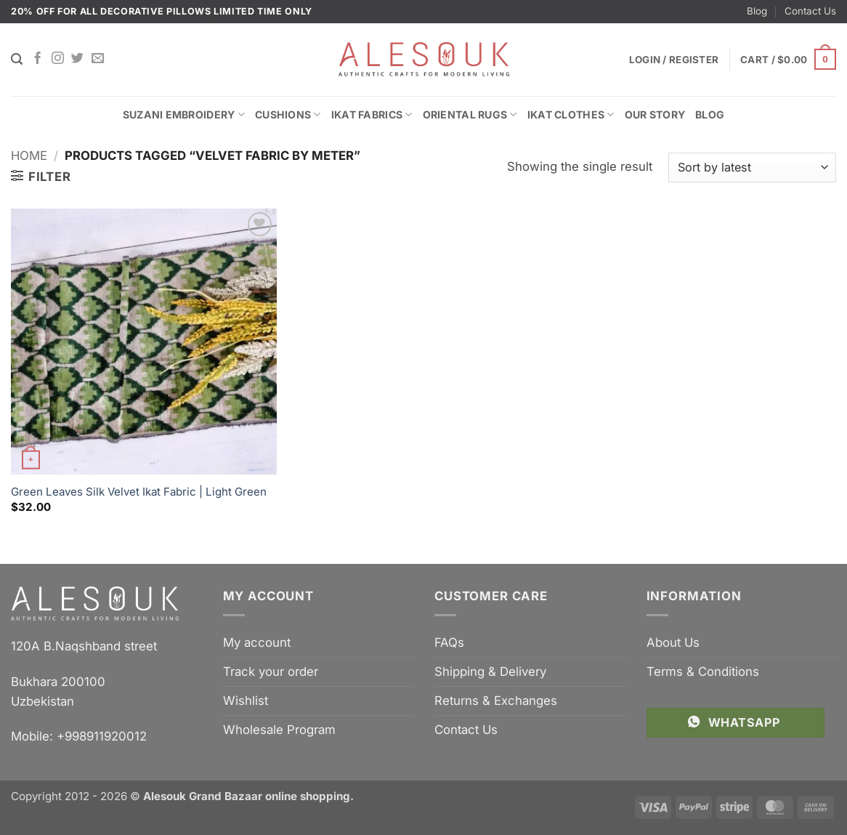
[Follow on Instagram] (58, 59)
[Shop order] (752, 167)
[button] (788, 60)
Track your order (270, 671)
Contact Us (810, 11)
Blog (757, 11)
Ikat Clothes (571, 114)
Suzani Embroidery (184, 114)
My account (257, 642)
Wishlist (245, 700)
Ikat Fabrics (372, 114)
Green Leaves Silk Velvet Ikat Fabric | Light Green (139, 492)
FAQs (449, 642)
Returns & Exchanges (495, 700)
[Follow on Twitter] (77, 59)
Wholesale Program (279, 729)
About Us (673, 642)
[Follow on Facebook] (37, 59)
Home (29, 155)
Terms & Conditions (703, 671)
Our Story (655, 114)
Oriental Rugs (470, 114)
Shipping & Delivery (490, 671)
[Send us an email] (98, 59)
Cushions (288, 114)
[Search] (17, 59)
